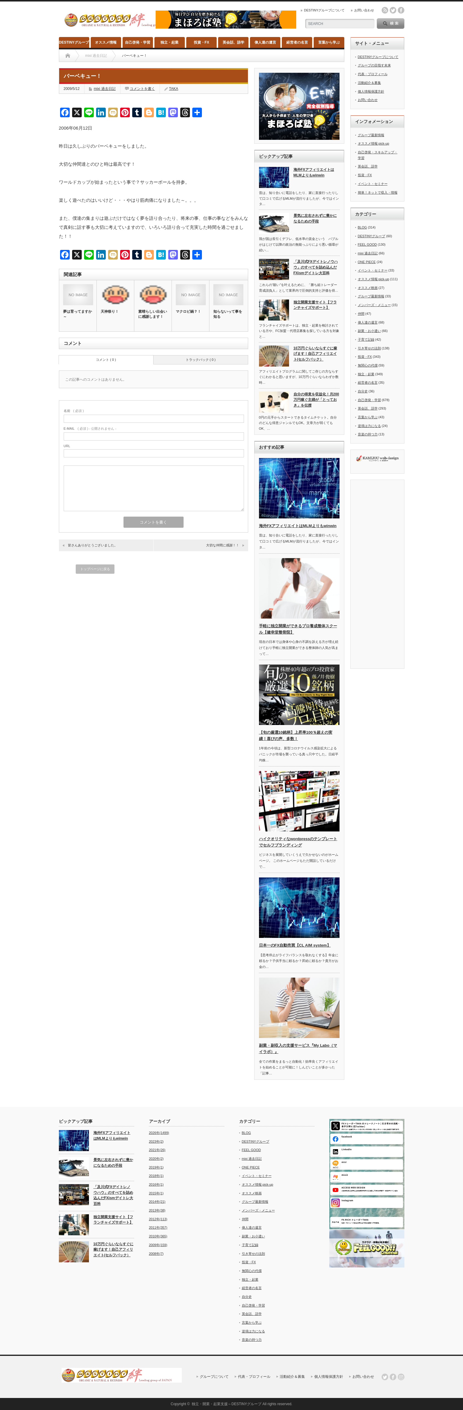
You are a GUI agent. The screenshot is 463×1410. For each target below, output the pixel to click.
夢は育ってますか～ (77, 314)
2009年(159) (158, 1245)
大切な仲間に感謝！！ (222, 545)
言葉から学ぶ (329, 42)
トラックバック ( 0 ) (201, 359)
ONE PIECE (367, 262)
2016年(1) (156, 1184)
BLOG (362, 227)
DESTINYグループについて (324, 10)
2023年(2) (156, 1141)
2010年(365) (158, 1236)
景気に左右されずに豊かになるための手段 (315, 218)
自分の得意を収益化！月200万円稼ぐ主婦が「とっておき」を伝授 (316, 399)
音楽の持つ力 (368, 434)
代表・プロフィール (373, 74)
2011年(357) (158, 1227)
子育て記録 (366, 339)
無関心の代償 (368, 365)
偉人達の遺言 (265, 42)
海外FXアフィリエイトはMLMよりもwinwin (314, 172)
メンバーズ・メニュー (374, 305)
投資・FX (201, 42)
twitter (393, 10)
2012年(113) (158, 1219)
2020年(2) (156, 1158)
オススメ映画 (368, 288)
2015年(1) (156, 1193)
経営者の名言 (297, 42)
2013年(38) (157, 1210)
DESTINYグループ (74, 42)
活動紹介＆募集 (369, 82)
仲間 (361, 313)
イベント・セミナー (373, 184)
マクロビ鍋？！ (188, 311)
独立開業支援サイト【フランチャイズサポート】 (315, 305)
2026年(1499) (159, 1133)
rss (385, 10)
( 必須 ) (74, 411)
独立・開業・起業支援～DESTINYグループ (226, 1404)
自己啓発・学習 (137, 42)
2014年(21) (157, 1201)
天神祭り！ (110, 311)
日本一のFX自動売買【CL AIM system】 (295, 945)
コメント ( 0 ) (106, 359)
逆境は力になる (369, 426)
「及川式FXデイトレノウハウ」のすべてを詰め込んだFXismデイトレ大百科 (316, 267)
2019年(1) (156, 1167)
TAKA (173, 89)
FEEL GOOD (367, 244)
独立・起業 (169, 42)
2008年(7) (156, 1253)
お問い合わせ (364, 10)
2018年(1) (156, 1176)
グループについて (214, 1377)
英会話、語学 (233, 42)
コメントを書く (142, 89)
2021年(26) (157, 1150)
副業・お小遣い (369, 331)
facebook (401, 10)
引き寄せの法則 (369, 348)
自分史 (363, 391)
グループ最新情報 (371, 135)
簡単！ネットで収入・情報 (378, 192)
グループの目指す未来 (374, 65)
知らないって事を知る (227, 314)
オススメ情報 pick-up (373, 143)
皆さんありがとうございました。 (92, 545)
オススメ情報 (106, 42)
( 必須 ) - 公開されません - (90, 428)
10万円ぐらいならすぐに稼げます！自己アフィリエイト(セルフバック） (315, 353)
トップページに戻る (95, 569)
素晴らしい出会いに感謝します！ (152, 314)
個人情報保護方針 (371, 91)
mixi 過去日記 (105, 89)
